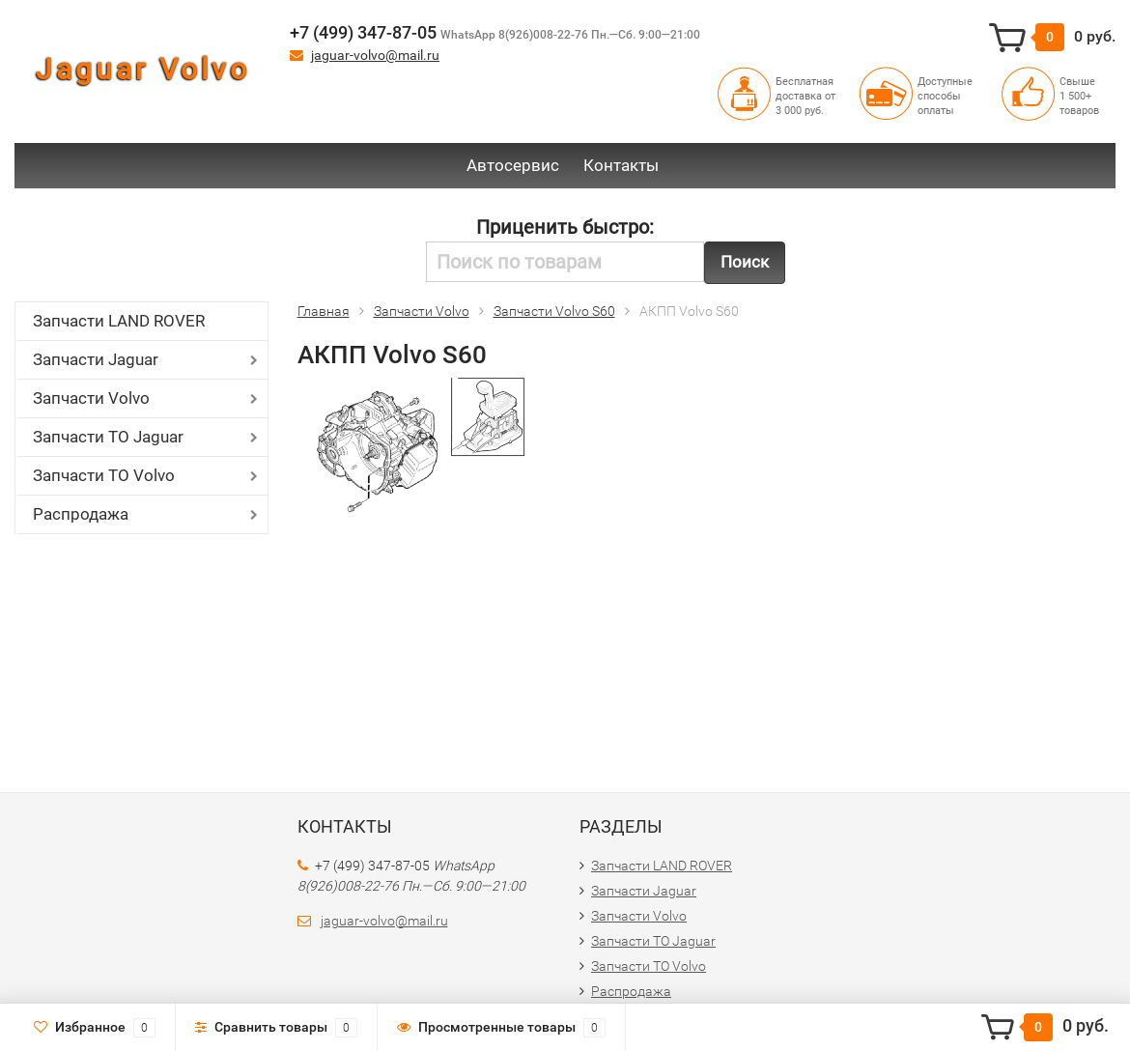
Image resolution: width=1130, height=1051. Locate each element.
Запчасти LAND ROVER (119, 320)
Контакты (621, 165)
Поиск (744, 261)
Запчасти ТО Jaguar (108, 436)
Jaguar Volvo (143, 69)
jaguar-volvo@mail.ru (375, 55)
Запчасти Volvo (91, 398)
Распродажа (80, 514)
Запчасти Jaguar (95, 359)
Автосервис (512, 165)
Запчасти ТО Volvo (104, 475)
